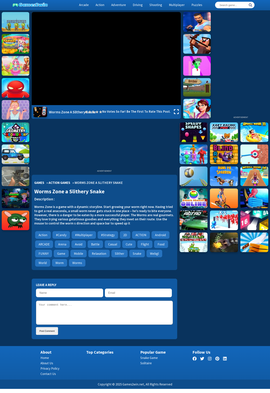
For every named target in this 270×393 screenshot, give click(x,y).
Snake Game (149, 362)
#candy (61, 235)
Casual (112, 244)
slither (119, 253)
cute (129, 244)
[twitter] (202, 363)
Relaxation (99, 253)
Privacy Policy (49, 372)
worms (77, 263)
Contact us (48, 378)
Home (44, 362)
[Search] (250, 5)
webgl (154, 253)
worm (59, 263)
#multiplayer (83, 235)
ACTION (141, 235)
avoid (78, 244)
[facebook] (195, 363)
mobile (78, 253)
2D (125, 235)
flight (145, 244)
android (160, 235)
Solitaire (146, 367)
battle (95, 244)
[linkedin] (225, 363)
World (43, 263)
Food (161, 244)
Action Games (59, 183)
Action (43, 235)
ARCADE (44, 244)
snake (137, 253)
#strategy (108, 235)
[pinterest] (217, 363)
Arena (62, 244)
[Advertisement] (241, 63)
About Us (46, 367)
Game (61, 253)
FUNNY (44, 253)
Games (39, 183)
